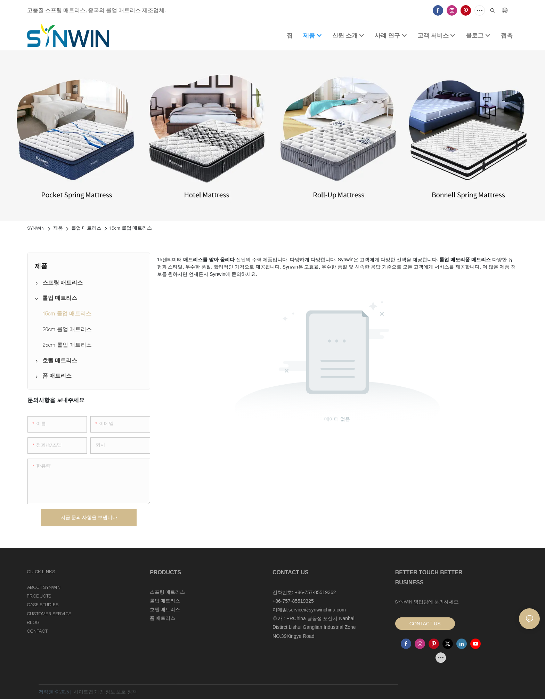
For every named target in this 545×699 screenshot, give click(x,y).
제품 (58, 228)
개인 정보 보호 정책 (115, 691)
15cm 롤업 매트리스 (131, 228)
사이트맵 (83, 691)
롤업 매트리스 (86, 228)
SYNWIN (36, 228)
